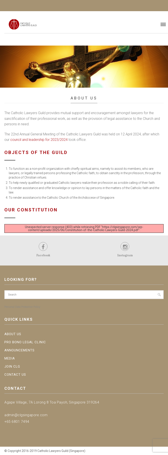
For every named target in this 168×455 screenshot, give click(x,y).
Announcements (19, 350)
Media (9, 358)
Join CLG (12, 366)
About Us (12, 334)
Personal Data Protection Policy (22, 306)
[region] (84, 67)
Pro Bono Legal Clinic (25, 342)
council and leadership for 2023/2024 (39, 140)
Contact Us (15, 375)
